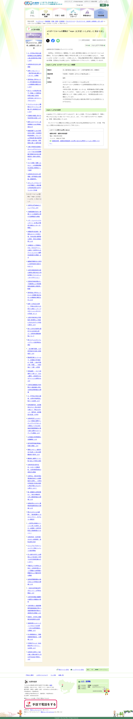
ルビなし (106, 1)
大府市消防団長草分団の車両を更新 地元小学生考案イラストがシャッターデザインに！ (34, 273)
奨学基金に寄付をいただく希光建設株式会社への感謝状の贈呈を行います (34, 83)
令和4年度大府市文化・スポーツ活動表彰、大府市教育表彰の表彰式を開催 (34, 468)
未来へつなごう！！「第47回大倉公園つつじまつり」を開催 (34, 73)
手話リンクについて (35, 710)
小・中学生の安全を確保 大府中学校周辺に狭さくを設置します (34, 398)
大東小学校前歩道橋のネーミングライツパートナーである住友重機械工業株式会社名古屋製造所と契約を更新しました (34, 153)
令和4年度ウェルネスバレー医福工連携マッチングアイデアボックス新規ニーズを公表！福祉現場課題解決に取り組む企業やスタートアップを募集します (34, 426)
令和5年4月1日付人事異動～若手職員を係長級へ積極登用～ (34, 176)
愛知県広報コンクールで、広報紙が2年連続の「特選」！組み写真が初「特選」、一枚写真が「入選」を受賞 (34, 362)
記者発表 (61, 21)
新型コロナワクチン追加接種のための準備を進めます (34, 124)
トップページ (39, 21)
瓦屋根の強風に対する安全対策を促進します (34, 117)
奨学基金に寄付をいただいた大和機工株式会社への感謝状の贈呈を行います (34, 296)
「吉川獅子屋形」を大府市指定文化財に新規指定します (34, 351)
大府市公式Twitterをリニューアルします (34, 206)
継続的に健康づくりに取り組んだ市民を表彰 (34, 460)
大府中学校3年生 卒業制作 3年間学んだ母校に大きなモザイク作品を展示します (34, 321)
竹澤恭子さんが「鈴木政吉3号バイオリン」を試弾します (34, 646)
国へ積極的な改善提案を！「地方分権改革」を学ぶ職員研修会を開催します (34, 495)
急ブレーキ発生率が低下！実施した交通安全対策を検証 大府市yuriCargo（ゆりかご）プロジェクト (35, 95)
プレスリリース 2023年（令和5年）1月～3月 (89, 21)
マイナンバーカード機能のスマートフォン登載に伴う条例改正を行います (34, 108)
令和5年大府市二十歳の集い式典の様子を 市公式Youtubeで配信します (34, 655)
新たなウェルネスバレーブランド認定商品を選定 (34, 342)
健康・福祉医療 (46, 15)
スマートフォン (103, 669)
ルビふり (101, 1)
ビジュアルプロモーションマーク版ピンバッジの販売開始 (34, 548)
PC (92, 669)
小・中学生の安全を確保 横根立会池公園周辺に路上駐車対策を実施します (34, 56)
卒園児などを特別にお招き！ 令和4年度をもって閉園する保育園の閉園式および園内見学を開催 (34, 570)
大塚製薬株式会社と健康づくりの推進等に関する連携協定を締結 (34, 214)
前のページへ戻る (64, 669)
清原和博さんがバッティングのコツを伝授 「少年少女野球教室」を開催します (34, 627)
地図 (51, 685)
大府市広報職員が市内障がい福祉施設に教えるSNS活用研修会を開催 (34, 388)
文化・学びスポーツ (73, 15)
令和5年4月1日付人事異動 (34, 66)
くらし (32, 15)
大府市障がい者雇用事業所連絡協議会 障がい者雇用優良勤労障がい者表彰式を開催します (34, 609)
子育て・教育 (59, 15)
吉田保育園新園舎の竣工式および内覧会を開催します (34, 582)
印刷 (87, 45)
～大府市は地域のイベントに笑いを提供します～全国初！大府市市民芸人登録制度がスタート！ (34, 528)
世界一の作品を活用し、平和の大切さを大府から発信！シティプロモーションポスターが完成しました (34, 308)
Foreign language (78, 1)
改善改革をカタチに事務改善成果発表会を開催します (34, 506)
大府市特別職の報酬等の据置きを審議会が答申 (34, 599)
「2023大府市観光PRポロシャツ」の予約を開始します (34, 590)
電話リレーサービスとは (48, 712)
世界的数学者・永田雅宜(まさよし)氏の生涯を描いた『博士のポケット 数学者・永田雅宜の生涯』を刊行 (34, 409)
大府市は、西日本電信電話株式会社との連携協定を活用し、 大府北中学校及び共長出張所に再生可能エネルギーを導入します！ (34, 482)
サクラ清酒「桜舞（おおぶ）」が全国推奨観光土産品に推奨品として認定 (34, 166)
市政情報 (101, 15)
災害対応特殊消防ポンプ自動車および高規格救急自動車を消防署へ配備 (34, 285)
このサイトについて (42, 675)
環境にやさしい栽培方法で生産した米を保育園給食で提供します (34, 452)
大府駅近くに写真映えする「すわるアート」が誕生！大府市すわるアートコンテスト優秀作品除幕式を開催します (34, 251)
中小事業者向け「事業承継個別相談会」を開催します (34, 637)
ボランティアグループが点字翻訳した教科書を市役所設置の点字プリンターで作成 (34, 186)
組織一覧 (61, 675)
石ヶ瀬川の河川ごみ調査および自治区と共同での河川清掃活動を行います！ (34, 558)
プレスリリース (70, 21)
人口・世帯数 (86, 681)
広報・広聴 (54, 21)
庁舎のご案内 (30, 675)
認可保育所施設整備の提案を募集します (34, 445)
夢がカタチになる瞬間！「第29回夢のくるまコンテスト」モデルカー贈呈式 (34, 515)
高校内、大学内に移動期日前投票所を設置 (34, 618)
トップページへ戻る (78, 669)
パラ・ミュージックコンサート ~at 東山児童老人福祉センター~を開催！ (34, 224)
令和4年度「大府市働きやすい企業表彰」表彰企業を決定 (34, 539)
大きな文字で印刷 (97, 45)
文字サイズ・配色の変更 (91, 1)
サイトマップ (68, 1)
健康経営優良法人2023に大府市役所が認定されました (34, 264)
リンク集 (53, 675)
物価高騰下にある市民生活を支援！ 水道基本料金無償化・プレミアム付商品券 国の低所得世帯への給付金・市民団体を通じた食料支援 (34, 137)
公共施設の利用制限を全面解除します (34, 438)
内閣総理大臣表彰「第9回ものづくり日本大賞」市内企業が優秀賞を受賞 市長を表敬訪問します (34, 236)
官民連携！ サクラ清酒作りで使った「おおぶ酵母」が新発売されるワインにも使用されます (34, 376)
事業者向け (87, 15)
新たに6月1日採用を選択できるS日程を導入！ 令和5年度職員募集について (34, 332)
